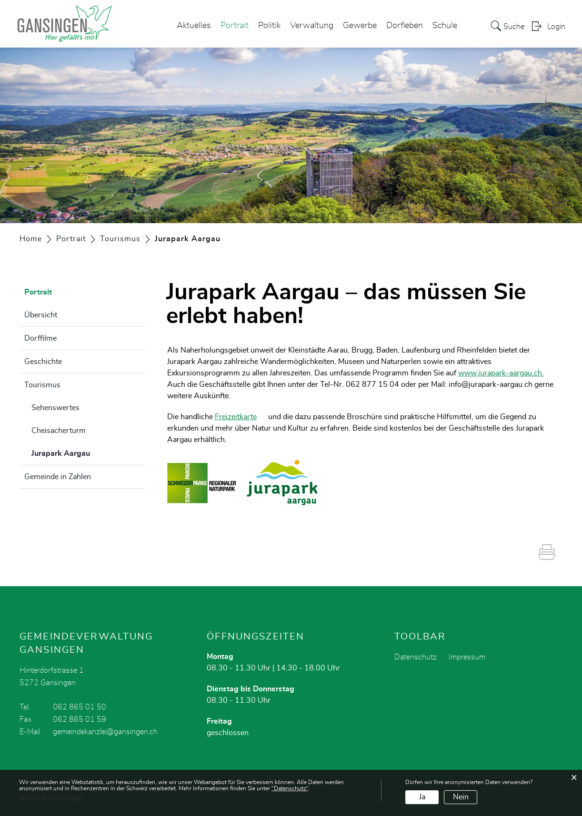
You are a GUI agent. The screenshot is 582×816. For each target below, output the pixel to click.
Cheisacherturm (58, 430)
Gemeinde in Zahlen (57, 477)
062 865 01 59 (79, 719)
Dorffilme (40, 338)
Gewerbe (360, 25)
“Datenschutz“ (289, 788)
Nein (461, 797)
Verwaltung (311, 25)
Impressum (467, 657)
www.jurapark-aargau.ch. (505, 373)
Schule (444, 25)
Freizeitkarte (240, 417)
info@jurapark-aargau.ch (490, 384)
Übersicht (40, 315)
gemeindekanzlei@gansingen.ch (105, 732)
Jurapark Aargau (84, 452)
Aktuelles (194, 25)
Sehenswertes (55, 408)
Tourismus (42, 385)
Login (556, 26)
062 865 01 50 (79, 707)
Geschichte (43, 361)
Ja (422, 797)
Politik (269, 25)
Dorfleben (404, 25)
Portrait (235, 25)
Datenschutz (415, 657)
